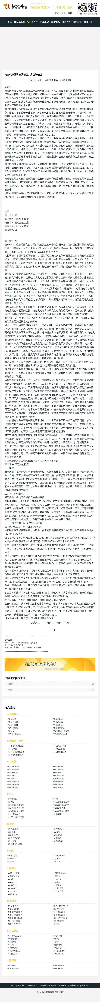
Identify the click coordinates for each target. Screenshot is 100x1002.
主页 (13, 985)
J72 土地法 (12, 891)
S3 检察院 (12, 942)
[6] (60, 622)
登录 (57, 13)
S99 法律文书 (58, 954)
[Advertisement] (50, 47)
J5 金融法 (56, 882)
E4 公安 (11, 779)
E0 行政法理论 (14, 766)
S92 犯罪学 (57, 948)
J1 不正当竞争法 (59, 873)
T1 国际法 (12, 965)
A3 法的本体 (58, 722)
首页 (10, 22)
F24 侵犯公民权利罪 (16, 808)
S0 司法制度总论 (14, 936)
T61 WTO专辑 (13, 968)
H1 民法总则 (58, 829)
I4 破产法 (11, 859)
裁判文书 (77, 22)
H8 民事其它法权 (15, 844)
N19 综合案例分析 (15, 912)
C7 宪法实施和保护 (15, 755)
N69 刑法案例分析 (60, 918)
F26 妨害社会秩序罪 (16, 811)
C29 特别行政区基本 (16, 752)
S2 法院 (56, 939)
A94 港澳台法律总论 (61, 731)
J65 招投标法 (58, 888)
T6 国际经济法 (58, 965)
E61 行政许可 (58, 782)
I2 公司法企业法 (59, 856)
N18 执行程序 (58, 909)
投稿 (70, 13)
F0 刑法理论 (13, 799)
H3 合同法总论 (14, 838)
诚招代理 (52, 985)
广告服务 (42, 985)
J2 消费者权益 (13, 876)
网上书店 (44, 22)
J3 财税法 (56, 876)
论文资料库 (32, 22)
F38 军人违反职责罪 (16, 817)
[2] (47, 622)
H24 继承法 (57, 835)
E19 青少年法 (58, 776)
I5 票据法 (56, 859)
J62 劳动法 (12, 888)
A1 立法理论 (58, 719)
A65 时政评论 (13, 728)
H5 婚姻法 (57, 838)
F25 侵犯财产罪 (59, 808)
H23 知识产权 (13, 835)
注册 (63, 13)
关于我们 (21, 985)
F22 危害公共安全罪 (16, 805)
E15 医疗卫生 (13, 773)
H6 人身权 (12, 841)
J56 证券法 (57, 885)
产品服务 (62, 985)
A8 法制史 (12, 731)
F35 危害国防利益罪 (61, 811)
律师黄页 (66, 22)
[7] (64, 622)
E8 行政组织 (58, 788)
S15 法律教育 (13, 939)
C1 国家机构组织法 (15, 746)
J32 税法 (11, 879)
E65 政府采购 (58, 785)
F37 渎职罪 (57, 814)
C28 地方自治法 (59, 749)
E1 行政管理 (58, 766)
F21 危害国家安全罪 (61, 802)
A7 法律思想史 (59, 728)
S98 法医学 (12, 954)
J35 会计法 (57, 879)
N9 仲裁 (56, 924)
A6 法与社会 (58, 725)
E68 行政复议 (13, 788)
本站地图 (31, 985)
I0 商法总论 (12, 856)
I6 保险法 (11, 862)
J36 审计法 (12, 882)
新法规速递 (19, 22)
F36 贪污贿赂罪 (14, 814)
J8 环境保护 (12, 894)
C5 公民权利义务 (59, 752)
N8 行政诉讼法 (14, 921)
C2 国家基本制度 (59, 746)
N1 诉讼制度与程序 (60, 906)
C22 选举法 (12, 749)
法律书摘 (88, 22)
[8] (67, 622)
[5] (57, 622)
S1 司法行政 (58, 936)
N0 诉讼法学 (13, 906)
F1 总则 (56, 799)
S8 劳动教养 (13, 948)
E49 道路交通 (13, 782)
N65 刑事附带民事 (15, 918)
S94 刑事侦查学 (14, 951)
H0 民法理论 (13, 829)
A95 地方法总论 (14, 734)
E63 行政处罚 (13, 785)
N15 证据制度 (13, 909)
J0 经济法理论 (13, 873)
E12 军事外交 (13, 770)
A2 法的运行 (13, 722)
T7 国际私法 (58, 968)
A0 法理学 (12, 719)
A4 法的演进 (13, 725)
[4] (54, 622)
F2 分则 (11, 802)
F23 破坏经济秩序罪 (61, 805)
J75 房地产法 (58, 891)
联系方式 (85, 985)
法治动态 (55, 22)
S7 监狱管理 (58, 945)
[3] (50, 622)
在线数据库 (74, 985)
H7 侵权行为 (58, 841)
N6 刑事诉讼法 (59, 915)
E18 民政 (11, 776)
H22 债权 (56, 832)
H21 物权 (11, 832)
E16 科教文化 (58, 773)
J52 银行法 (12, 885)
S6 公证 (11, 945)
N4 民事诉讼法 (59, 912)
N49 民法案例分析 (15, 915)
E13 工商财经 (58, 770)
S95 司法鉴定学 (59, 951)
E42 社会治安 (58, 779)
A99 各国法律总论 (60, 734)
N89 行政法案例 (14, 924)
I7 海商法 (56, 862)
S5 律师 (56, 942)
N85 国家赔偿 (58, 921)
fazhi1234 (34, 80)
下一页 (52, 630)
